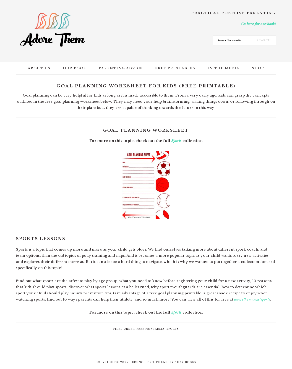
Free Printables (150, 328)
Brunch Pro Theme (150, 362)
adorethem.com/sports (252, 299)
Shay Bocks (185, 362)
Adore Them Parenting (52, 30)
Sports (176, 141)
